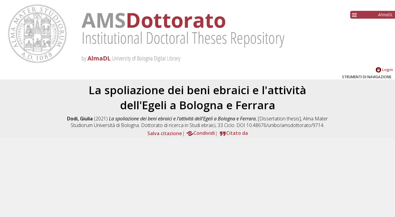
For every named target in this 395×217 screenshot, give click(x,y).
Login (384, 69)
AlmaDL (385, 14)
